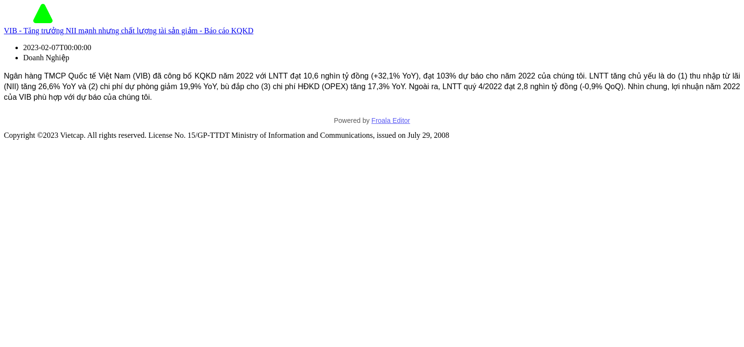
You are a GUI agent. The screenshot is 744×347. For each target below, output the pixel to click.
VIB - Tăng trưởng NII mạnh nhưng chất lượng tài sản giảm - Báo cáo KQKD (129, 31)
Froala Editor (390, 120)
